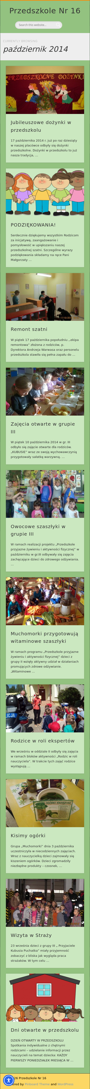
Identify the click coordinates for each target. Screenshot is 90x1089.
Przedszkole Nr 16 (45, 10)
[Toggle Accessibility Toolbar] (9, 1080)
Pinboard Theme (37, 1084)
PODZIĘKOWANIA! (33, 225)
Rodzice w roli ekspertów (43, 741)
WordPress (65, 1084)
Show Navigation (72, 42)
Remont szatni (29, 329)
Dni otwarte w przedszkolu (45, 1030)
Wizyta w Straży (31, 935)
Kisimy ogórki (28, 835)
